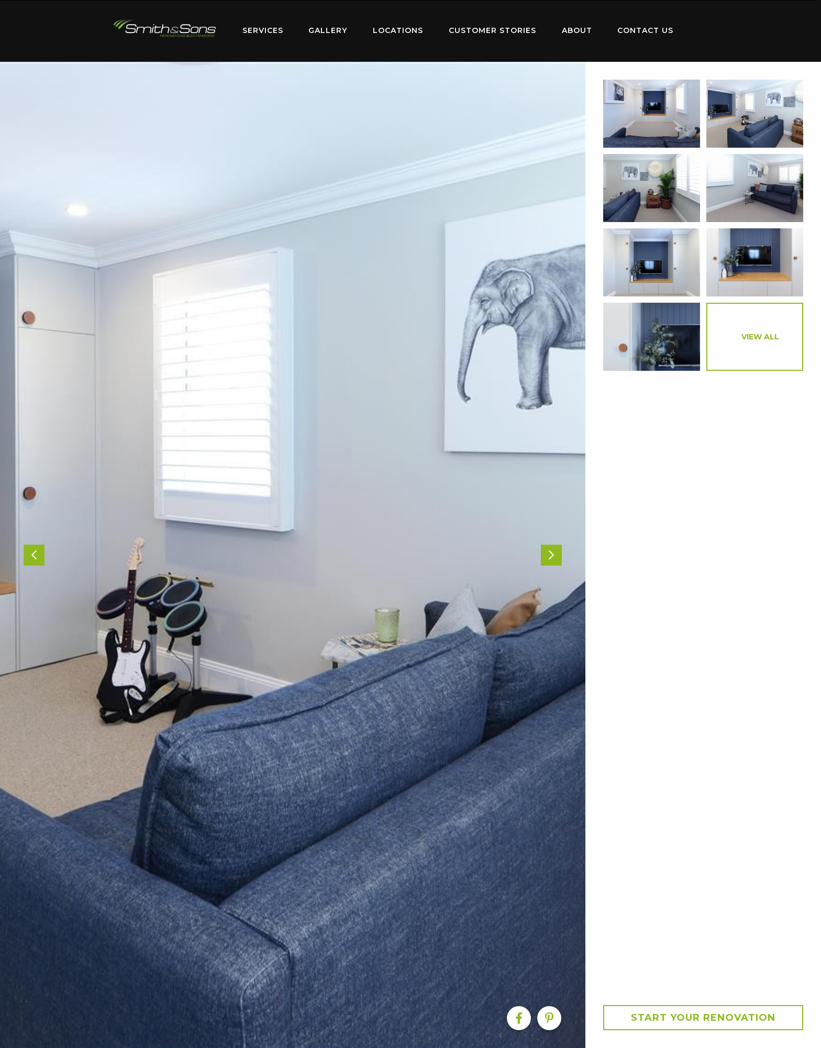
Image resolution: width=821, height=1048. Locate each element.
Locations (398, 30)
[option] (292, 555)
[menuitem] (164, 31)
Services (262, 30)
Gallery (327, 30)
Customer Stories (492, 30)
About (577, 30)
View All (760, 336)
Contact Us (645, 30)
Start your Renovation (703, 1017)
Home (164, 28)
